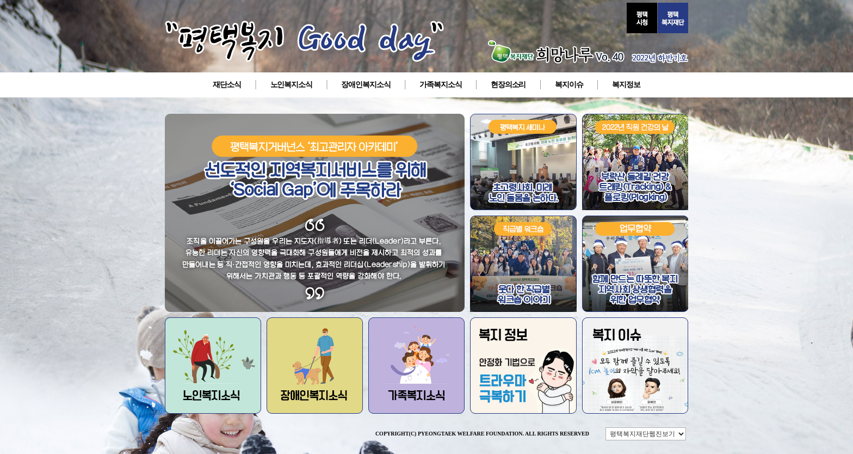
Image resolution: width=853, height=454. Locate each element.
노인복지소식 (291, 85)
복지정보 (626, 85)
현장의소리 (508, 85)
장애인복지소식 (365, 85)
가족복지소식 (440, 85)
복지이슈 (569, 85)
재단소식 (227, 85)
